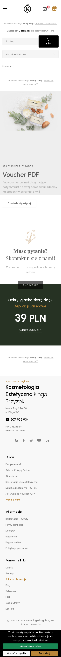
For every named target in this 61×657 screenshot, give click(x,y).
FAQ (8, 597)
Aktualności (12, 476)
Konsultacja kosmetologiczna (22, 482)
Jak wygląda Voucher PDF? (20, 493)
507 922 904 (17, 419)
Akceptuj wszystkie (30, 646)
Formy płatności (14, 524)
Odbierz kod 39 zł (30, 329)
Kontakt (10, 608)
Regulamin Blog (14, 542)
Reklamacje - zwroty (17, 518)
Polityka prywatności (17, 548)
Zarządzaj (44, 653)
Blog (8, 585)
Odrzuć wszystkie (16, 653)
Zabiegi (10, 573)
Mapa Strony (13, 602)
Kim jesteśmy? (13, 464)
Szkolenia (11, 591)
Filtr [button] (48, 41)
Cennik (9, 567)
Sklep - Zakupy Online (18, 470)
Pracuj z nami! (13, 499)
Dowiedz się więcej (19, 228)
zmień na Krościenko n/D (46, 23)
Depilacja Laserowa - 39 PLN (21, 487)
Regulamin (11, 536)
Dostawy (10, 530)
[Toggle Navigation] (4, 8)
